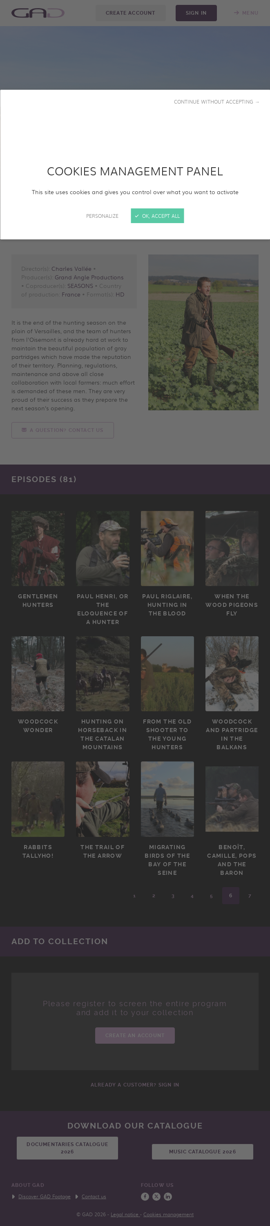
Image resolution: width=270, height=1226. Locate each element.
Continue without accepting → (217, 101)
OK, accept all (157, 215)
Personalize (102, 215)
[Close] (135, 613)
